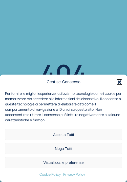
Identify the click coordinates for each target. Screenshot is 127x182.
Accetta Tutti (63, 134)
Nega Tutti (63, 148)
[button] (119, 82)
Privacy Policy (74, 174)
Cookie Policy (50, 174)
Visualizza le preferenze (64, 162)
